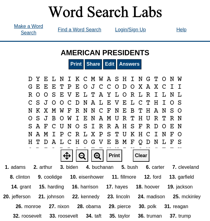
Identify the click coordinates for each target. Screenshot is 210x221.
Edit (109, 64)
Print (75, 64)
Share (93, 64)
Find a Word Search (79, 29)
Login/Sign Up (130, 29)
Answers (129, 64)
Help (181, 29)
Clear (141, 155)
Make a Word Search (28, 29)
